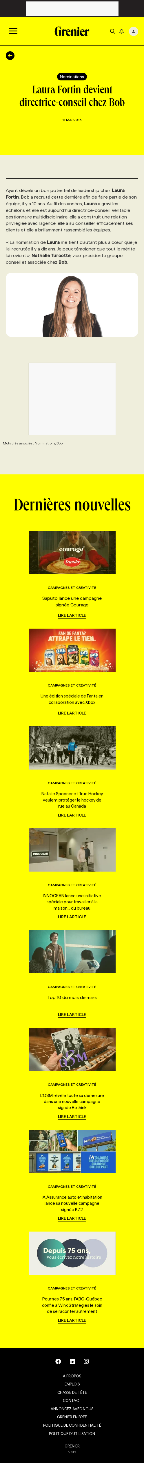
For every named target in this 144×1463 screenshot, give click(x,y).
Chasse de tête (72, 1392)
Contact (72, 1400)
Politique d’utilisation (72, 1434)
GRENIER (72, 1446)
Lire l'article (72, 615)
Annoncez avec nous (72, 1409)
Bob (25, 197)
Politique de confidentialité (72, 1425)
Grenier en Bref (72, 1417)
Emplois (72, 1384)
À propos (72, 1376)
